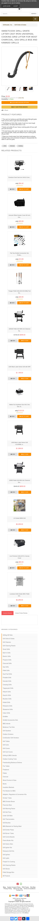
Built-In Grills (6, 653)
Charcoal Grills (7, 663)
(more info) (21, 97)
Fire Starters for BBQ (9, 791)
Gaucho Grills (7, 695)
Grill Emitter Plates (8, 830)
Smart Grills (6, 649)
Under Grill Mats (8, 815)
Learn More (6, 6)
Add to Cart (24, 189)
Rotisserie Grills (7, 706)
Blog (4, 887)
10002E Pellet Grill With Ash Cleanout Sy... (19, 330)
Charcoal (12, 145)
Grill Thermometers (8, 819)
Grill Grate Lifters (8, 844)
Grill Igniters (6, 854)
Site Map (33, 887)
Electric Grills (7, 656)
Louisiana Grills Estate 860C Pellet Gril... (19, 595)
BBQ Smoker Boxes (9, 801)
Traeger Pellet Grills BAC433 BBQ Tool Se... (19, 292)
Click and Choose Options (19, 102)
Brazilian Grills (7, 699)
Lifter (5, 145)
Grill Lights (6, 858)
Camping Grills (7, 684)
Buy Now (24, 340)
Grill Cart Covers (8, 752)
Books (4, 784)
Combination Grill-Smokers (11, 738)
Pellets (5, 773)
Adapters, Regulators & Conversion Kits (14, 794)
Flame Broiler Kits (8, 840)
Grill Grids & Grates (20, 25)
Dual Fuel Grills (7, 674)
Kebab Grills (6, 702)
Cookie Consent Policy (14, 887)
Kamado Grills (7, 681)
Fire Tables (6, 766)
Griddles (5, 716)
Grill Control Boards (8, 837)
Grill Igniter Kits (7, 847)
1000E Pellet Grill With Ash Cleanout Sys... (19, 481)
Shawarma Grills (8, 709)
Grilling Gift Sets (8, 635)
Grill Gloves (6, 869)
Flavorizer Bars (7, 805)
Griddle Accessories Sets (10, 720)
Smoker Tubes (7, 798)
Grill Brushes (6, 823)
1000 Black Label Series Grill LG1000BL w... (19, 443)
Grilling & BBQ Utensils (10, 755)
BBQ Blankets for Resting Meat (12, 826)
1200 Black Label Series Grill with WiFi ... (19, 367)
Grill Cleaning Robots (9, 645)
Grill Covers (6, 748)
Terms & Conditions (29, 888)
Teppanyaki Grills (8, 688)
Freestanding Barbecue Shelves (12, 762)
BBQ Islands (6, 723)
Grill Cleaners (7, 642)
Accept (15, 6)
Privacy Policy (8, 888)
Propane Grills (7, 660)
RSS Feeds (25, 887)
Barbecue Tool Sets (9, 727)
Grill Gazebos (7, 730)
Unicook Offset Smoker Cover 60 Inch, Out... (19, 216)
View (12, 189)
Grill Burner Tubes (8, 833)
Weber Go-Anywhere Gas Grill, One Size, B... (19, 405)
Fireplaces (6, 769)
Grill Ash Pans (7, 812)
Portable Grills (7, 677)
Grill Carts (6, 745)
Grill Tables (6, 741)
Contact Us (19, 890)
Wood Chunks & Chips (9, 780)
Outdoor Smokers (8, 734)
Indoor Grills (6, 713)
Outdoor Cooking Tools (10, 759)
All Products (6, 876)
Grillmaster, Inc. (7, 25)
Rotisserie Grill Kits (8, 851)
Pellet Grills (6, 670)
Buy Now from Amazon (19, 107)
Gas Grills (6, 667)
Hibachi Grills (7, 692)
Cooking (20, 145)
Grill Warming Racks (9, 808)
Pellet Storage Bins (8, 872)
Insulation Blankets (8, 787)
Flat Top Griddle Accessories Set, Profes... (19, 254)
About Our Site (17, 888)
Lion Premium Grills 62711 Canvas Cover (19, 557)
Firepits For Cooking (9, 861)
